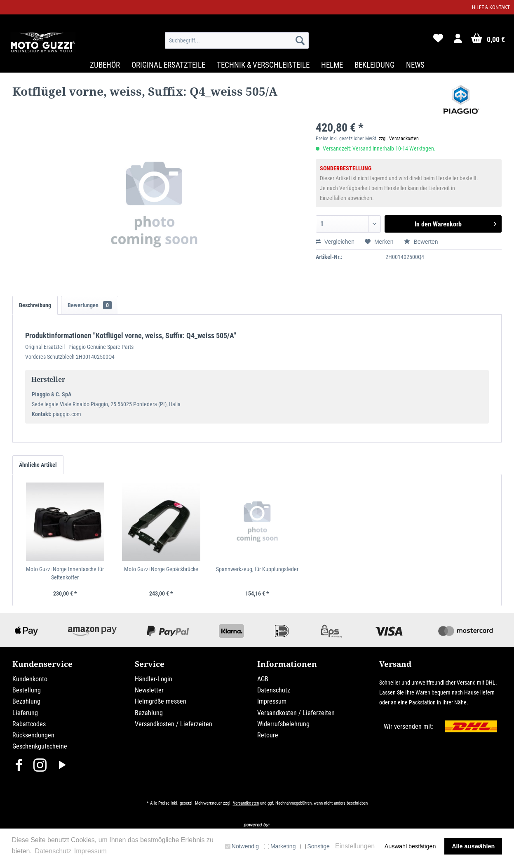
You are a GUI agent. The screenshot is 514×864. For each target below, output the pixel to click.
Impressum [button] (90, 851)
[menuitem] (237, 40)
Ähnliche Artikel (38, 464)
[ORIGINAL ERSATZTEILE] (168, 65)
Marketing (280, 846)
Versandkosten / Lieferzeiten (173, 724)
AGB (262, 679)
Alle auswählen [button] (473, 846)
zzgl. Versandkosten (399, 138)
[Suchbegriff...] (237, 40)
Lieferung (25, 713)
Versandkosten (246, 803)
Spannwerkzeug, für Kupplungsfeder (257, 569)
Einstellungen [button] (355, 846)
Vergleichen (335, 241)
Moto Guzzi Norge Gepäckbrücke (161, 569)
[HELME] (332, 65)
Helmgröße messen (160, 701)
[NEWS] (415, 65)
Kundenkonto (29, 679)
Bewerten (421, 241)
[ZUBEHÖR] (105, 65)
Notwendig (242, 846)
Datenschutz (273, 690)
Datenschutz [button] (53, 851)
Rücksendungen (33, 735)
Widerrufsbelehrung (283, 724)
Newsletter (149, 690)
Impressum (271, 701)
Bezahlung (26, 701)
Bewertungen (90, 305)
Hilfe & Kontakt (491, 7)
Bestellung (26, 690)
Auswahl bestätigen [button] (410, 846)
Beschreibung (35, 305)
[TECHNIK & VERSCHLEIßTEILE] (263, 65)
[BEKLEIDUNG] (374, 65)
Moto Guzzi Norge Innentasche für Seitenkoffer (65, 573)
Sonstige (314, 846)
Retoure (267, 735)
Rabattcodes (29, 724)
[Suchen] (300, 40)
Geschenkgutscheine (39, 746)
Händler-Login (153, 679)
